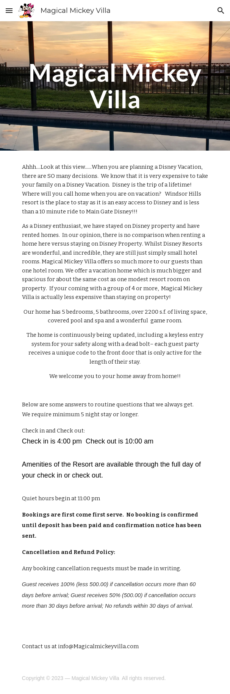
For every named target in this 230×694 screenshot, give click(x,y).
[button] (9, 10)
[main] (115, 85)
